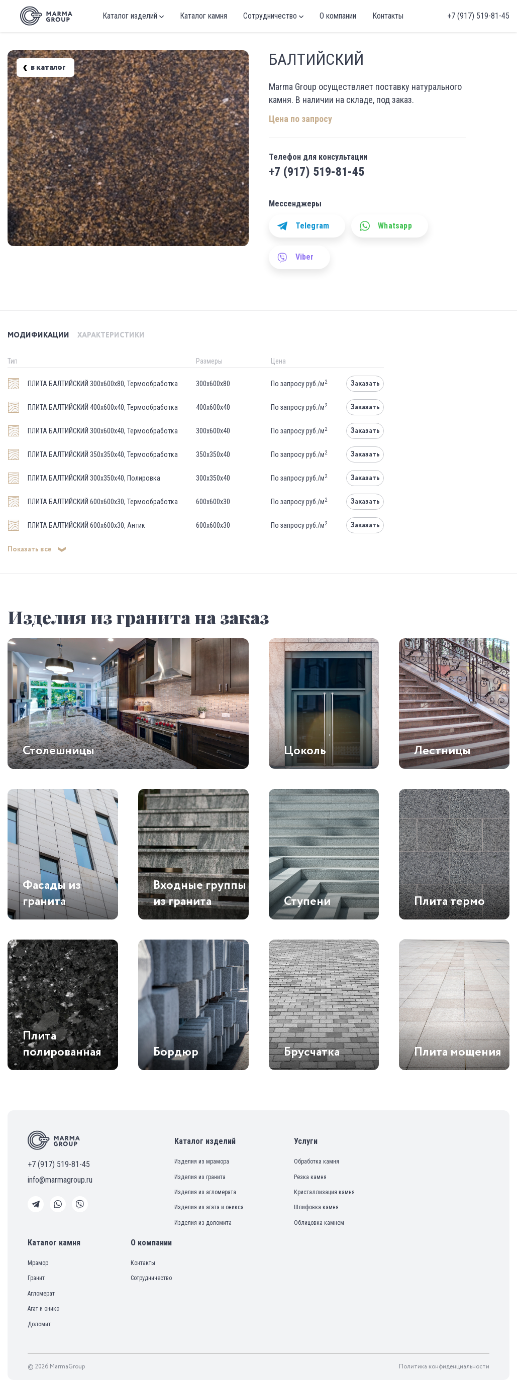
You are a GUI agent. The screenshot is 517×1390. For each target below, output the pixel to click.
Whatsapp (386, 226)
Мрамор (38, 1262)
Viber (295, 257)
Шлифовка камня (316, 1207)
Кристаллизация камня (324, 1192)
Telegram (303, 226)
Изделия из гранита (200, 1177)
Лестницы (442, 751)
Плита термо (449, 901)
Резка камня (310, 1177)
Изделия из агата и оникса (209, 1207)
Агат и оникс (43, 1308)
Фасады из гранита (52, 893)
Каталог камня (203, 16)
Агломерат (41, 1293)
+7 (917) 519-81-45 (478, 16)
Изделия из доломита (203, 1222)
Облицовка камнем (319, 1222)
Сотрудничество (273, 16)
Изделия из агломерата (205, 1192)
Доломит (39, 1324)
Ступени (307, 901)
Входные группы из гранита (199, 893)
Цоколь (305, 751)
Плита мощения (457, 1052)
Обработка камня (316, 1161)
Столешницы (58, 751)
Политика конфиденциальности (444, 1367)
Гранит (36, 1278)
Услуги (306, 1141)
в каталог (44, 67)
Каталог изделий (133, 16)
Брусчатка (312, 1052)
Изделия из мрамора (201, 1161)
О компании (338, 16)
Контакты (387, 16)
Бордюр (175, 1052)
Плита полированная (62, 1044)
